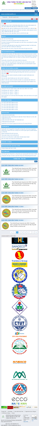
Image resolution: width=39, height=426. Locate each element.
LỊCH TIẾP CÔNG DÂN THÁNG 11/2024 (10, 107)
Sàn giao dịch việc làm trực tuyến (11, 145)
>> (36, 232)
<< (11, 232)
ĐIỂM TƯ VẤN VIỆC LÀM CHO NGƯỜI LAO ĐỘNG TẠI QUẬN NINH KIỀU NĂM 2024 (18, 79)
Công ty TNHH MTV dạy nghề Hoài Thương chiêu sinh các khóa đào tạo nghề (18, 62)
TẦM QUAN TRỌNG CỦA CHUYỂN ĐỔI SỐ (10, 135)
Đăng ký (35, 8)
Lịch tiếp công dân (7, 100)
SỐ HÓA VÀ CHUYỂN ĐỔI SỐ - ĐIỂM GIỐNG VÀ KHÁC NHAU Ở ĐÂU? (16, 137)
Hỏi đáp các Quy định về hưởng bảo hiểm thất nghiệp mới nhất (15, 40)
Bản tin (3, 36)
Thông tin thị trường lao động (10, 68)
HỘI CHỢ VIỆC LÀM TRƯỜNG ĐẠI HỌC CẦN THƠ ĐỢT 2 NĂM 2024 (15, 78)
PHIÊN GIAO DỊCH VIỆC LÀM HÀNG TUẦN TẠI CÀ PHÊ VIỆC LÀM (15, 33)
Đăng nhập (28, 8)
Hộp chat (26, 421)
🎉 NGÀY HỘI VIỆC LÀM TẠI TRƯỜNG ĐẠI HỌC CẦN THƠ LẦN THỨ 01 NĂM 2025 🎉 (19, 28)
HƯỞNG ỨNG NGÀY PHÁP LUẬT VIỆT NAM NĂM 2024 (13, 119)
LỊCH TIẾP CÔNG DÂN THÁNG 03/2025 (10, 102)
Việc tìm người (11, 9)
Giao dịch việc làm (6, 21)
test (34, 19)
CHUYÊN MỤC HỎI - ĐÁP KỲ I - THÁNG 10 (10, 92)
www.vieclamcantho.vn (8, 14)
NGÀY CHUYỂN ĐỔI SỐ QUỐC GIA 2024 (10, 133)
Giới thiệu (10, 411)
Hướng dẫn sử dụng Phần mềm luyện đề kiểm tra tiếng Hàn (14, 60)
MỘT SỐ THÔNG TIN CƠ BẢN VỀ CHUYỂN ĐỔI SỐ (12, 138)
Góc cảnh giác (5, 151)
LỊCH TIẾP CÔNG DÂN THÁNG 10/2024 (10, 109)
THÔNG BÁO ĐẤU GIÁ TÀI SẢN (8, 115)
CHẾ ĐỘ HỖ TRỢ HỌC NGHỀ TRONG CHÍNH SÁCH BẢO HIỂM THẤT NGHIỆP (17, 88)
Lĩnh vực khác (5, 112)
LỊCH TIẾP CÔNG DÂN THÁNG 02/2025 (10, 104)
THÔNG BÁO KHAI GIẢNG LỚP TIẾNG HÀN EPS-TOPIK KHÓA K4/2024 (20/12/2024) (19, 54)
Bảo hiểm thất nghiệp (7, 86)
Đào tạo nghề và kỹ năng (8, 51)
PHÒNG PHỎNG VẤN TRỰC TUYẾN (9, 148)
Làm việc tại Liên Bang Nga (7, 38)
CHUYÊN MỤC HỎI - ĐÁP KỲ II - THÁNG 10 (10, 90)
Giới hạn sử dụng (6, 413)
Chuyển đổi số (5, 126)
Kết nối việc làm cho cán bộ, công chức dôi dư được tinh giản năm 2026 (17, 48)
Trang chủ (4, 17)
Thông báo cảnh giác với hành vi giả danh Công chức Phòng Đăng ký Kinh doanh (19, 155)
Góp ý (13, 413)
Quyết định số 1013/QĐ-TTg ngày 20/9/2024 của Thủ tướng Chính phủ (17, 123)
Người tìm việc (5, 9)
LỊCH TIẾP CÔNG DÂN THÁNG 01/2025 (10, 106)
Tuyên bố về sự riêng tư (30, 411)
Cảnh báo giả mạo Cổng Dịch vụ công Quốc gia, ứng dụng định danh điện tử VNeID (19, 153)
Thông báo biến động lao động (31, 9)
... (30, 232)
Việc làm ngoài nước (19, 9)
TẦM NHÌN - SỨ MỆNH (7, 141)
